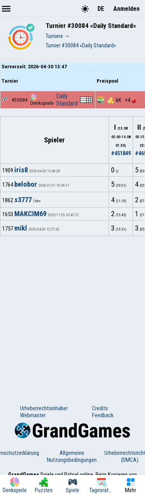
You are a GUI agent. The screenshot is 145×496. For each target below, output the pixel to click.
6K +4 (122, 100)
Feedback (102, 415)
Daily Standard (67, 99)
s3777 (23, 200)
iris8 (21, 170)
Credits (100, 408)
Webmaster (33, 415)
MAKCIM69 (30, 214)
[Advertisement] (72, 312)
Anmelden (126, 8)
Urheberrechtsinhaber (44, 408)
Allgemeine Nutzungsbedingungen (72, 456)
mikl (20, 228)
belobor (25, 184)
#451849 (121, 153)
